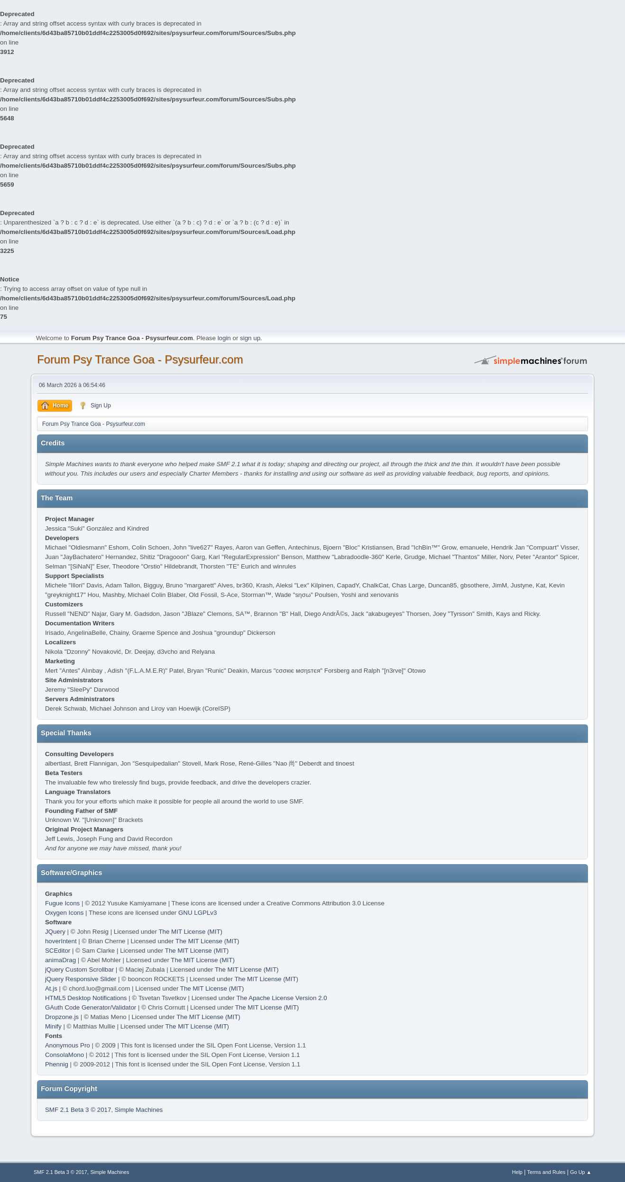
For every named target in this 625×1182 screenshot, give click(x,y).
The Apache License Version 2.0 (281, 998)
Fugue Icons (62, 903)
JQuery (55, 931)
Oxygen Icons (64, 912)
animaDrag (60, 960)
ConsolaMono (64, 1054)
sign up (250, 338)
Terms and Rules (546, 1172)
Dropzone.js (62, 1016)
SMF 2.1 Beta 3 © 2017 (78, 1109)
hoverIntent (61, 941)
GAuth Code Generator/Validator (90, 1007)
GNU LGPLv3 (197, 912)
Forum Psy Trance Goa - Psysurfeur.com (140, 359)
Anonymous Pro (67, 1045)
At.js (51, 988)
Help (517, 1172)
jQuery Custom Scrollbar (79, 969)
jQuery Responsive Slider (80, 979)
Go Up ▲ (580, 1172)
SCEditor (57, 950)
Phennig (56, 1064)
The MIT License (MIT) (190, 931)
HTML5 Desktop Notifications (86, 998)
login (224, 338)
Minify (53, 1026)
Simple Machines (139, 1109)
